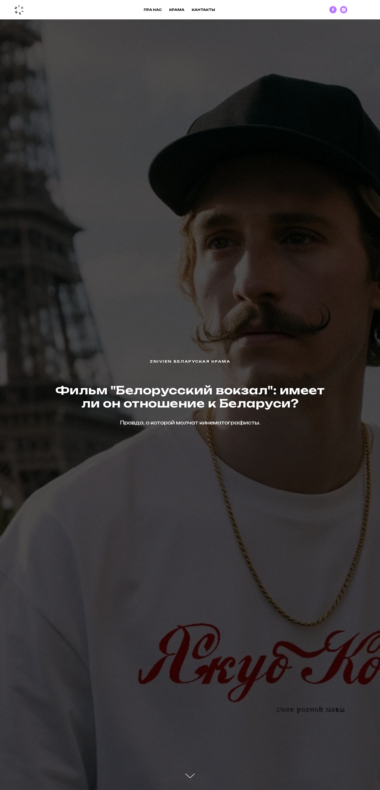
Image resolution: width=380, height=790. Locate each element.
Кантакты (203, 10)
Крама (176, 10)
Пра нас (153, 10)
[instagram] (343, 9)
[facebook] (333, 9)
